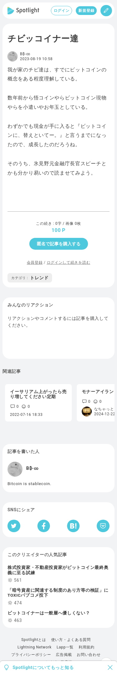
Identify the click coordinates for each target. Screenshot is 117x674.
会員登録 (35, 262)
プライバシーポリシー (31, 655)
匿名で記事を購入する (58, 243)
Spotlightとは (33, 640)
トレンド (29, 277)
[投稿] (106, 10)
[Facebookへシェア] (43, 526)
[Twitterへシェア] (13, 526)
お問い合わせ (88, 655)
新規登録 (86, 10)
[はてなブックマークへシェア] (73, 526)
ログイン (62, 10)
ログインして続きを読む (68, 262)
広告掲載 (64, 655)
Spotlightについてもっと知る (43, 667)
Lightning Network (34, 647)
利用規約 (87, 647)
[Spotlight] (23, 10)
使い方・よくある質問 (71, 640)
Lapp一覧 (65, 647)
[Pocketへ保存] (103, 526)
